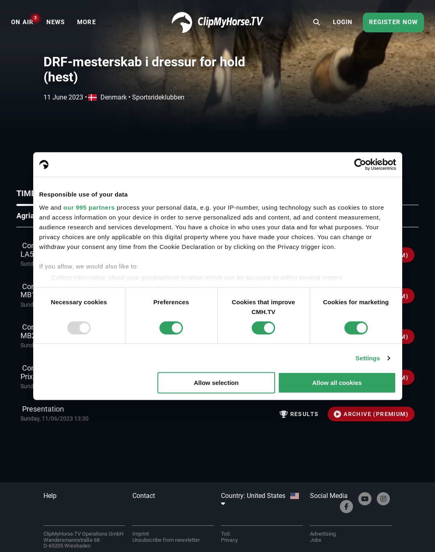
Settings (367, 358)
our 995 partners (89, 207)
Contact (143, 496)
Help (50, 496)
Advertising (323, 534)
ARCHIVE (371, 414)
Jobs (315, 540)
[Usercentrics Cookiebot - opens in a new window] (360, 164)
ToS (225, 534)
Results (299, 414)
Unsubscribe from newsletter (166, 540)
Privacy (229, 540)
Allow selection (216, 382)
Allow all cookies (337, 382)
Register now (393, 22)
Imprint (140, 534)
